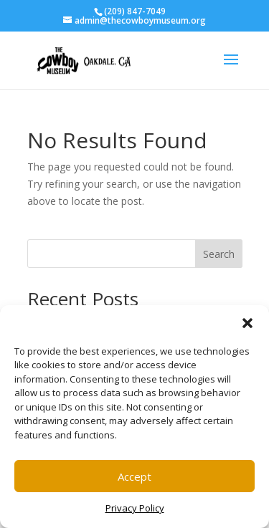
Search (219, 254)
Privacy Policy (134, 507)
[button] (247, 323)
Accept (134, 476)
